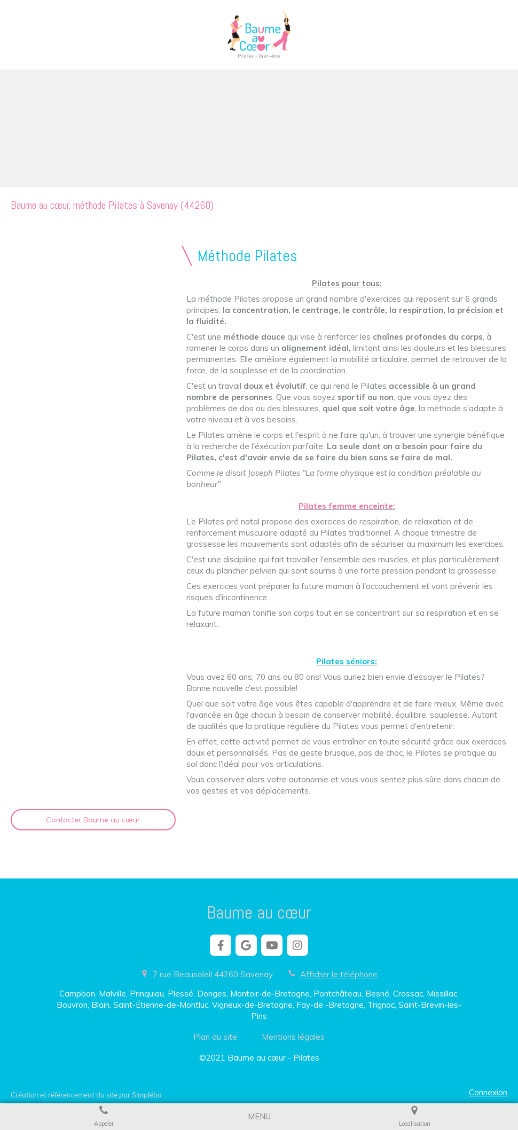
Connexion (488, 1092)
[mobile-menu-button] (259, 1116)
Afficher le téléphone (339, 974)
